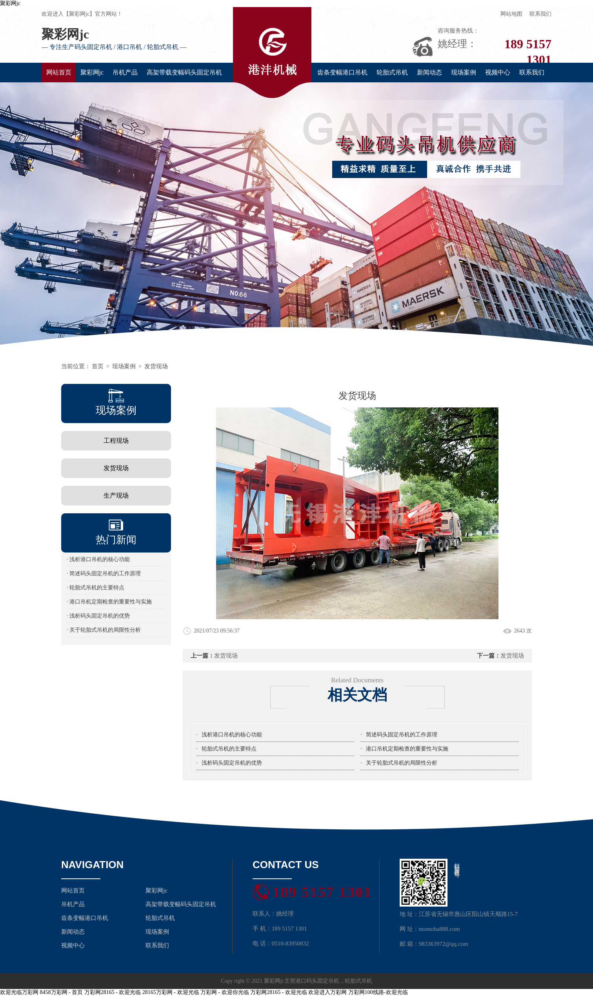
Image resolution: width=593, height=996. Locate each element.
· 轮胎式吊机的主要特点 (95, 588)
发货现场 (156, 366)
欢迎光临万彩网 (19, 992)
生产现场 (116, 495)
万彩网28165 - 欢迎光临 (112, 992)
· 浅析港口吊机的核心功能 (98, 559)
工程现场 (116, 440)
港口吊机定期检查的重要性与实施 (407, 749)
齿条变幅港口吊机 (342, 72)
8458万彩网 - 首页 (61, 992)
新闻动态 (429, 72)
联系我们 (540, 14)
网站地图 (511, 14)
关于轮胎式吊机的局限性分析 (401, 763)
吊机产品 (125, 72)
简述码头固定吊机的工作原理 (401, 735)
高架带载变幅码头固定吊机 (184, 72)
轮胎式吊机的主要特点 (229, 749)
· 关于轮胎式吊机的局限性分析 (104, 630)
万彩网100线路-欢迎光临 (378, 992)
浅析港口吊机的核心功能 (232, 735)
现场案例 (463, 72)
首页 (98, 366)
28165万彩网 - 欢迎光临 (170, 992)
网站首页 (58, 72)
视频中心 (497, 72)
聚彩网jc (10, 3)
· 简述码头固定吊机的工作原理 (104, 573)
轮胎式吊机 (392, 72)
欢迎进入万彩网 (327, 992)
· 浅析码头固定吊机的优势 (98, 616)
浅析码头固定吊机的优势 (232, 763)
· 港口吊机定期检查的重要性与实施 (109, 602)
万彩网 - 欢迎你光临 (224, 992)
